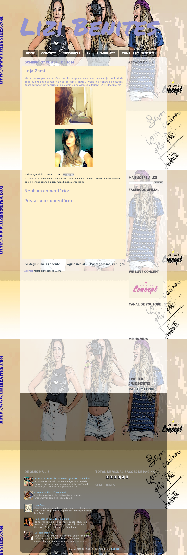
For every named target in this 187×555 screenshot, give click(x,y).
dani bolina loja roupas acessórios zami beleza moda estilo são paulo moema (79, 178)
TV (88, 53)
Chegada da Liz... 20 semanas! (50, 492)
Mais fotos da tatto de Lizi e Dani (51, 518)
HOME (30, 53)
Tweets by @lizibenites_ (142, 388)
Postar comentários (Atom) (47, 270)
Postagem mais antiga (106, 264)
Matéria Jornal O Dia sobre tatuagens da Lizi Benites (62, 478)
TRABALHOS (106, 53)
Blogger (114, 548)
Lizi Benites (88, 26)
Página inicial (75, 264)
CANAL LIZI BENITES (138, 53)
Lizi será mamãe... (43, 532)
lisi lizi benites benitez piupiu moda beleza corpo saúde (54, 181)
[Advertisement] (146, 136)
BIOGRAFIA (71, 53)
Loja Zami (39, 505)
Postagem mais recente (42, 264)
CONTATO (48, 53)
